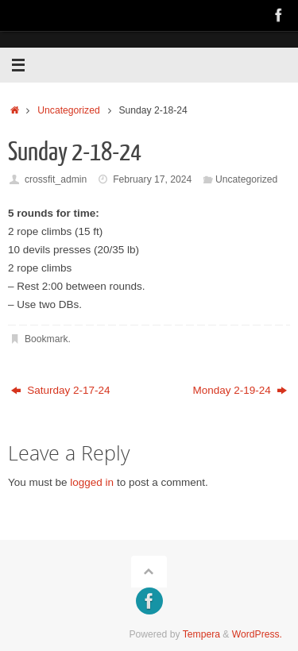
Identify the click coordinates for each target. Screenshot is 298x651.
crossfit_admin (56, 179)
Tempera (201, 634)
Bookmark (46, 339)
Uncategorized (68, 110)
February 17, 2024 (152, 179)
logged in (92, 482)
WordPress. (257, 634)
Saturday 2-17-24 (60, 390)
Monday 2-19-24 (239, 390)
